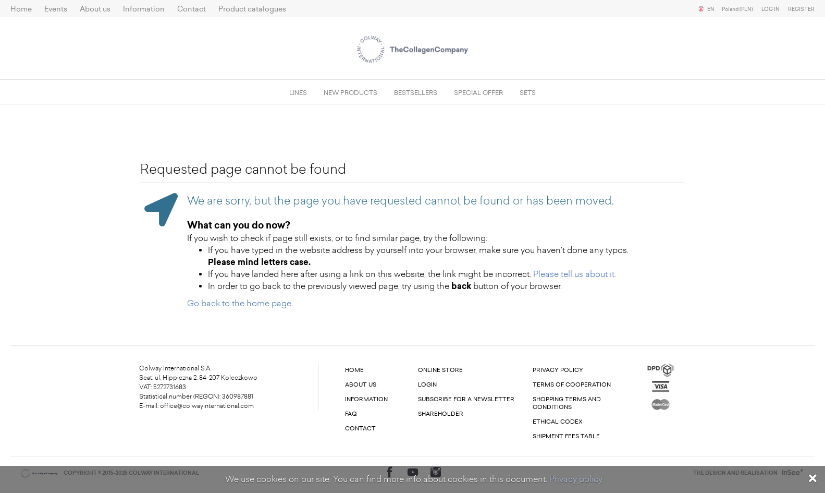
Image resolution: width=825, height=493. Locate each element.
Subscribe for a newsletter (466, 399)
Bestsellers (415, 93)
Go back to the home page (239, 303)
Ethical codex (558, 421)
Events (55, 9)
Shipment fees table (566, 436)
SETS (528, 93)
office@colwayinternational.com (207, 406)
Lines (298, 93)
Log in (770, 9)
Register (801, 9)
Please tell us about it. (574, 274)
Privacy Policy (558, 370)
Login (427, 384)
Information (144, 9)
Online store (440, 370)
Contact (191, 9)
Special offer (478, 93)
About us (95, 9)
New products (350, 93)
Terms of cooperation (572, 384)
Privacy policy (575, 479)
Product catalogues (252, 9)
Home (21, 9)
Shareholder (440, 414)
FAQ (351, 414)
